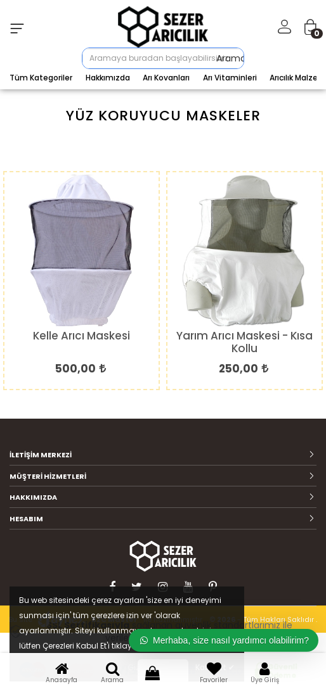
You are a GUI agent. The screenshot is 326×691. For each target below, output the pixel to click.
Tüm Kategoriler (41, 77)
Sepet (163, 672)
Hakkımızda (108, 77)
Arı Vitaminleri (230, 77)
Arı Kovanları (166, 77)
